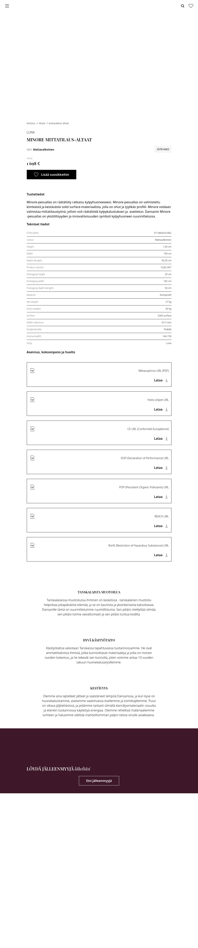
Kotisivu (31, 123)
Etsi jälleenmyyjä (99, 781)
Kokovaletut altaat (59, 123)
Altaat (42, 123)
